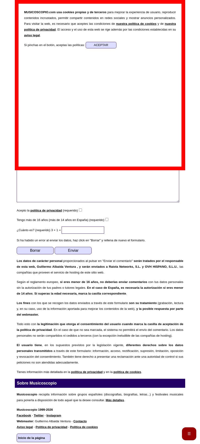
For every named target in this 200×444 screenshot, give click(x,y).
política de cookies (127, 372)
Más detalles (115, 400)
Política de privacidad (51, 427)
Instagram (54, 415)
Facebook (24, 415)
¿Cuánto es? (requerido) (33, 230)
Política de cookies (84, 427)
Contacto (80, 421)
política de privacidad (46, 210)
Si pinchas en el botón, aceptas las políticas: (55, 45)
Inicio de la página (31, 438)
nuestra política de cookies (136, 23)
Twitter (39, 415)
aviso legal (32, 35)
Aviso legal (25, 427)
